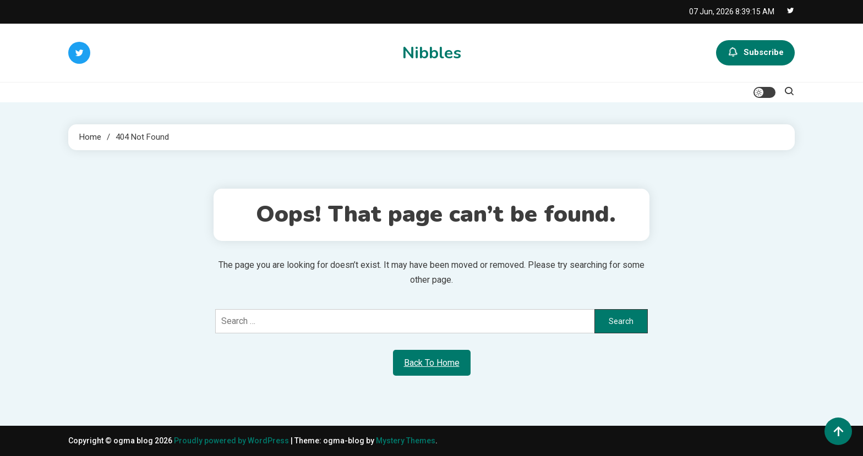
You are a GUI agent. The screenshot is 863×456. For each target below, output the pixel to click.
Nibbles (431, 53)
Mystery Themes (405, 440)
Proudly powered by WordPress (232, 440)
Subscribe (755, 53)
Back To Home (432, 363)
